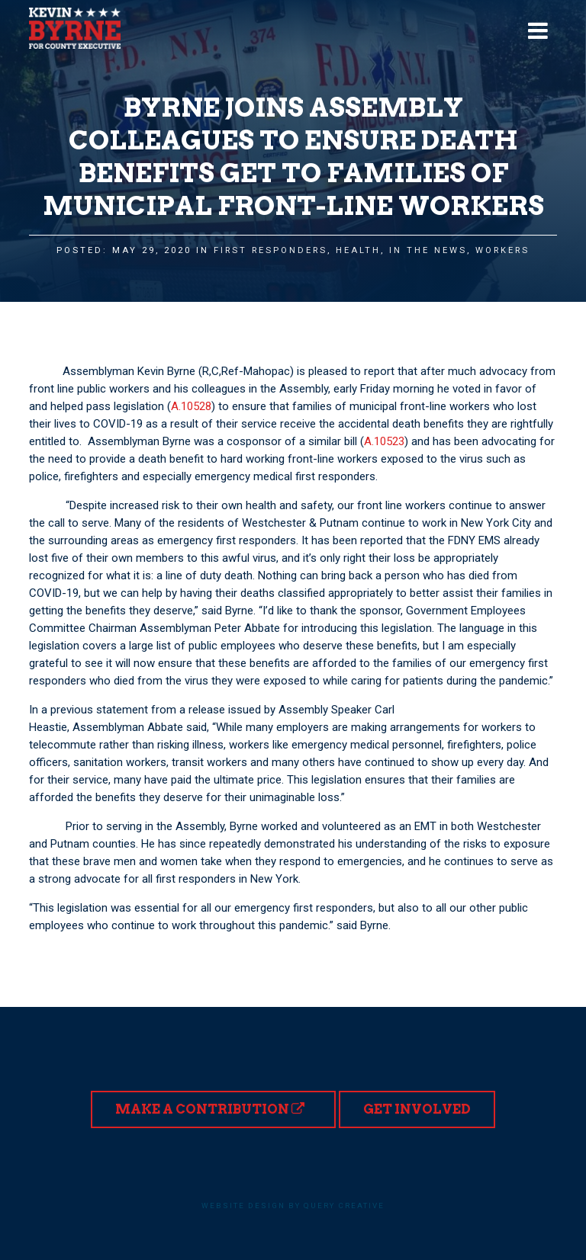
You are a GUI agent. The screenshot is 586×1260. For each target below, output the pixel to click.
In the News (428, 250)
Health (358, 250)
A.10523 (384, 441)
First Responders (270, 250)
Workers (502, 250)
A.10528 (191, 406)
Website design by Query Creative (293, 1205)
